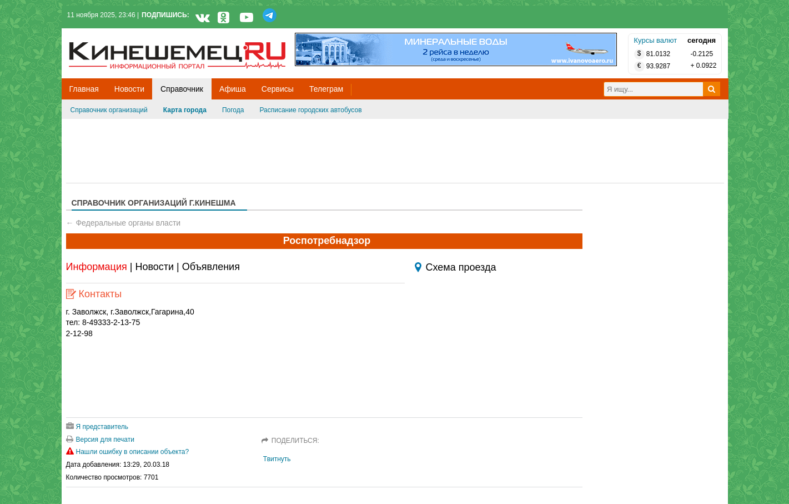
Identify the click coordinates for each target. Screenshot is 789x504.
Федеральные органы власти (128, 222)
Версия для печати (100, 439)
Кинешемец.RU (110, 34)
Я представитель (97, 427)
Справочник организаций (109, 110)
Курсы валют (655, 40)
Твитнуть (277, 459)
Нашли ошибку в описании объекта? (127, 452)
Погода (233, 110)
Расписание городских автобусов (310, 110)
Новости (154, 266)
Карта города (185, 110)
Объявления (211, 266)
